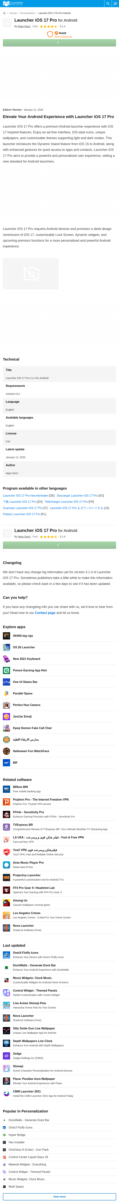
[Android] (13, 13)
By (22, 26)
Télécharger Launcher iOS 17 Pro (66, 501)
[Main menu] (115, 3)
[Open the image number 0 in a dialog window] (31, 273)
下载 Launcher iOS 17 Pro (19, 501)
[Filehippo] (13, 3)
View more (59, 1196)
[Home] (4, 13)
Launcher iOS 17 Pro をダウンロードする (77, 508)
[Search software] (108, 3)
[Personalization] (27, 13)
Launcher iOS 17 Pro (45, 20)
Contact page (45, 613)
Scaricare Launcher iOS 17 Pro (23, 508)
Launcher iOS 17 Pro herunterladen (25, 495)
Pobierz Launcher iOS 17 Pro (21, 514)
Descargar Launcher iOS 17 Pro (77, 495)
